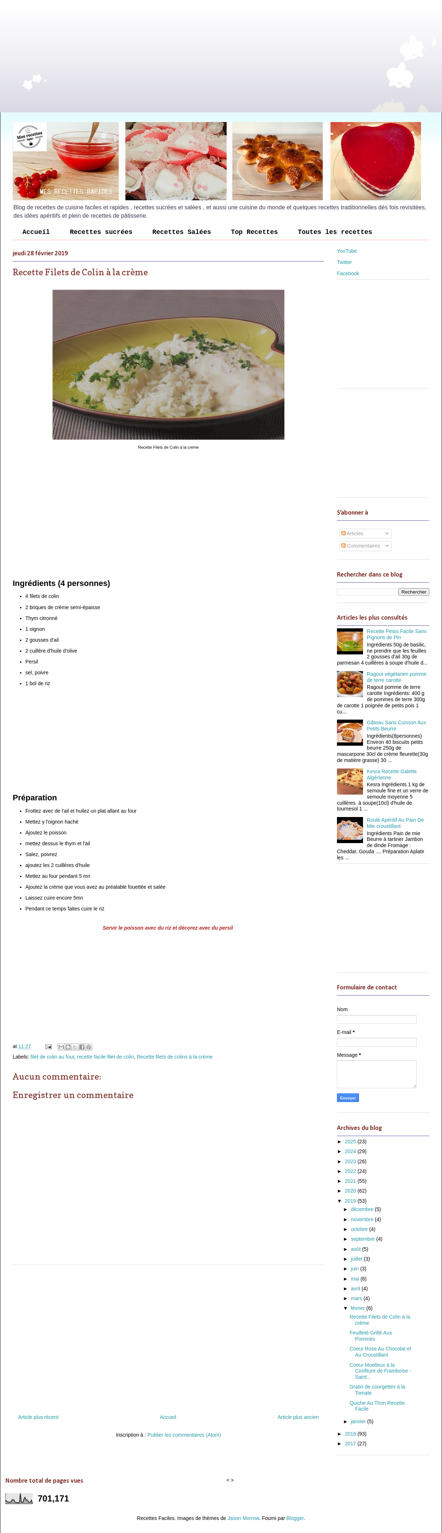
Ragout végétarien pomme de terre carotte (397, 677)
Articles (352, 533)
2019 (351, 1201)
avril (356, 1288)
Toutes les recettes (335, 232)
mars (357, 1298)
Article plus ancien (298, 1417)
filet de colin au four (52, 1057)
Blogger (295, 1518)
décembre (363, 1209)
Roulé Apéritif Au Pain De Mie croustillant (395, 823)
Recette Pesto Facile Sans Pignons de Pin (397, 634)
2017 (351, 1443)
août (356, 1249)
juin (355, 1269)
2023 (351, 1161)
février (358, 1308)
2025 (351, 1141)
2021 (351, 1181)
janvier (359, 1421)
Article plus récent (38, 1417)
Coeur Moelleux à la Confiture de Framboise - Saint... (380, 1371)
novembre (363, 1219)
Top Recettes (254, 232)
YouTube (347, 251)
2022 (351, 1171)
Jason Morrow (243, 1518)
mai (355, 1279)
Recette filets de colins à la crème (174, 1057)
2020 (351, 1191)
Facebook (348, 273)
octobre (360, 1229)
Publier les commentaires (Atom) (184, 1435)
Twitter (344, 262)
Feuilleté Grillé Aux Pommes (371, 1336)
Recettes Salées (181, 232)
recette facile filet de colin (105, 1057)
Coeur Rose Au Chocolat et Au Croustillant (380, 1352)
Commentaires (360, 546)
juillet (357, 1259)
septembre (363, 1239)
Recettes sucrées (101, 232)
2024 (351, 1151)
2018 (351, 1434)
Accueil (36, 232)
